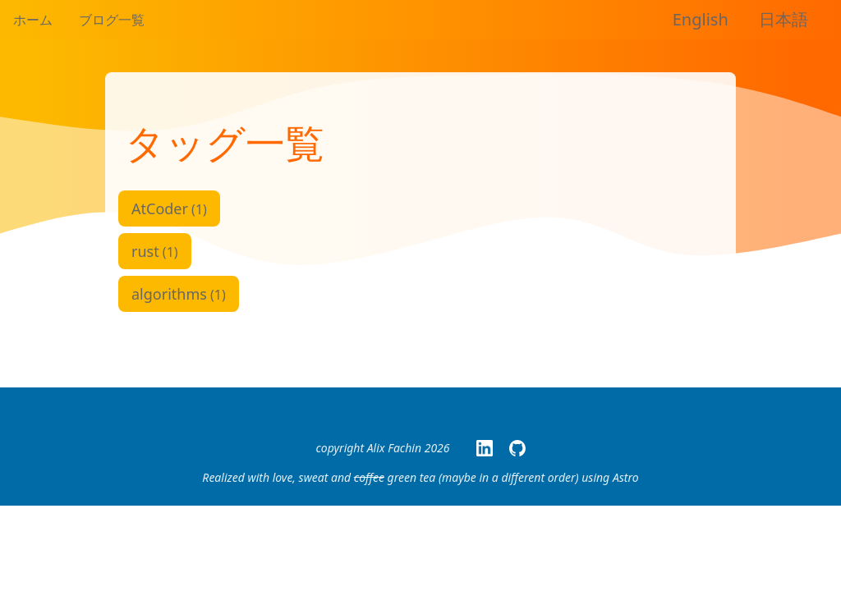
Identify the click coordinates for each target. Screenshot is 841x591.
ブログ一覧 (112, 20)
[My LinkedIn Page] (484, 448)
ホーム (33, 20)
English (700, 19)
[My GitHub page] (517, 448)
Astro (626, 477)
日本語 (783, 19)
